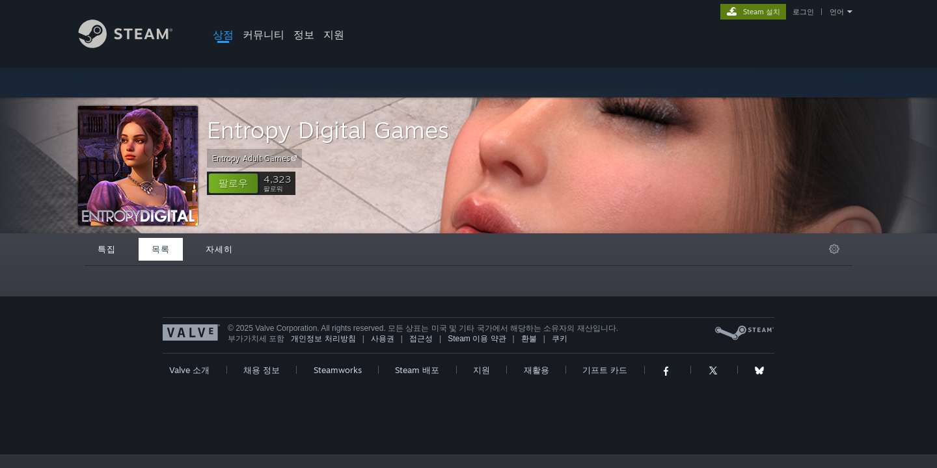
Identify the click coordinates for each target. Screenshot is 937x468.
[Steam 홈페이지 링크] (135, 44)
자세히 (219, 249)
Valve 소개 (189, 370)
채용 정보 (261, 370)
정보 (303, 34)
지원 (333, 34)
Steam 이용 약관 (477, 338)
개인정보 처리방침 (323, 338)
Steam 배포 (417, 370)
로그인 (803, 11)
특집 (107, 249)
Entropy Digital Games (328, 129)
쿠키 (559, 338)
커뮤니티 (263, 34)
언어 (837, 11)
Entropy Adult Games (256, 158)
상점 (223, 34)
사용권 (382, 338)
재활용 (536, 370)
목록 (161, 249)
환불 (529, 338)
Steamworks (338, 370)
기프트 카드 (604, 370)
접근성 (421, 338)
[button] (233, 183)
